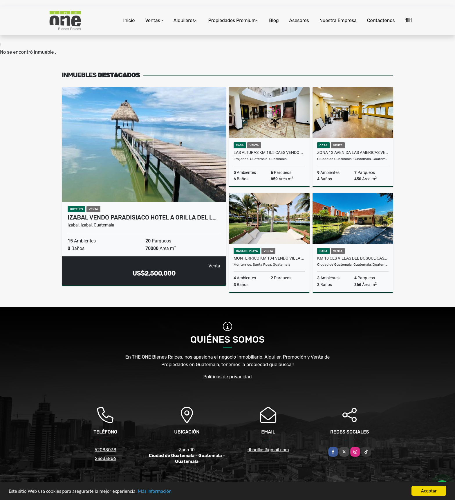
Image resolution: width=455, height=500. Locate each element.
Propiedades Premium (232, 20)
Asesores (299, 20)
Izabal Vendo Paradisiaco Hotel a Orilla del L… (142, 217)
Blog (274, 20)
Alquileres (184, 20)
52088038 (105, 449)
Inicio (129, 20)
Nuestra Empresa (338, 20)
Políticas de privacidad (227, 377)
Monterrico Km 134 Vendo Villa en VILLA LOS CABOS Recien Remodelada (269, 258)
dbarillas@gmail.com (268, 449)
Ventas (152, 20)
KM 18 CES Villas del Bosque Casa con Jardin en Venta (353, 258)
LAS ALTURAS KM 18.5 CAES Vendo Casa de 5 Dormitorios (269, 152)
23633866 (105, 458)
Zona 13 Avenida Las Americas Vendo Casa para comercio (353, 152)
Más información (154, 491)
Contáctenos (381, 20)
